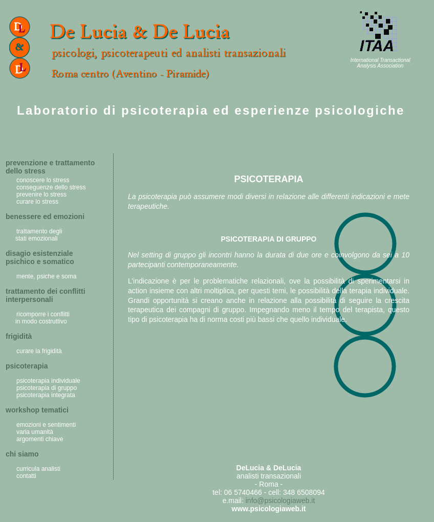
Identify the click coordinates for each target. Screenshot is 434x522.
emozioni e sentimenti (46, 424)
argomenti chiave (39, 439)
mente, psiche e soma (46, 276)
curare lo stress (37, 201)
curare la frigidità (39, 351)
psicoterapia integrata (45, 395)
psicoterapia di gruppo (46, 387)
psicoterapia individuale (48, 380)
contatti (26, 476)
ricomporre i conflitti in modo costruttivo (40, 318)
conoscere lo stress (42, 180)
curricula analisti (38, 468)
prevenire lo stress (41, 194)
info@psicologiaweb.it (280, 500)
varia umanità (34, 432)
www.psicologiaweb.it (269, 509)
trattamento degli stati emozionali (36, 235)
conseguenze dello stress (50, 187)
